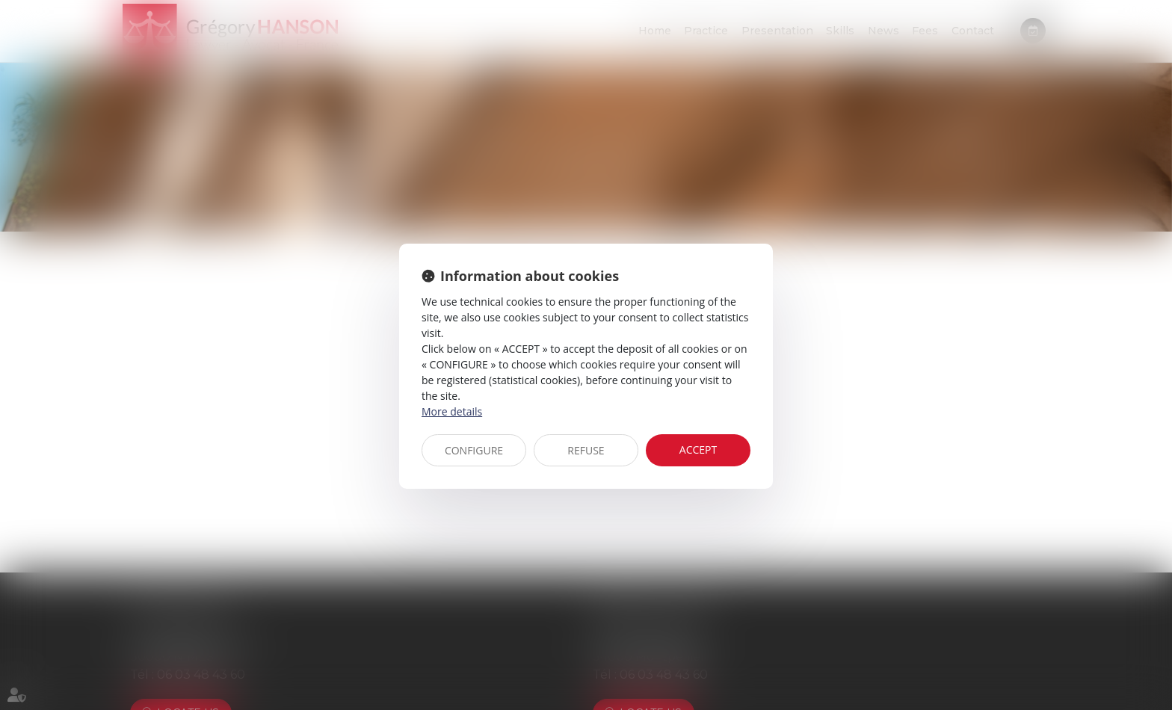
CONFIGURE (474, 450)
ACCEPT (698, 449)
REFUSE (585, 450)
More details (452, 411)
